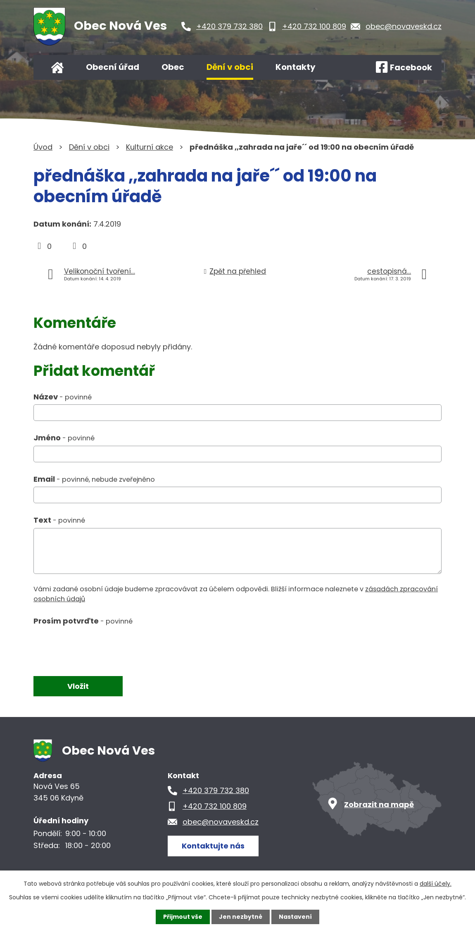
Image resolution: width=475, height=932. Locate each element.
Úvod (57, 67)
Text (59, 520)
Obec (173, 67)
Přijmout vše (182, 917)
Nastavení (295, 917)
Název (62, 397)
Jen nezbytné (240, 917)
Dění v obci (230, 67)
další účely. (435, 883)
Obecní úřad (112, 67)
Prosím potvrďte (83, 621)
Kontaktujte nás (213, 846)
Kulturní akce (149, 147)
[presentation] (96, 647)
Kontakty (296, 67)
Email (94, 479)
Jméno (64, 438)
